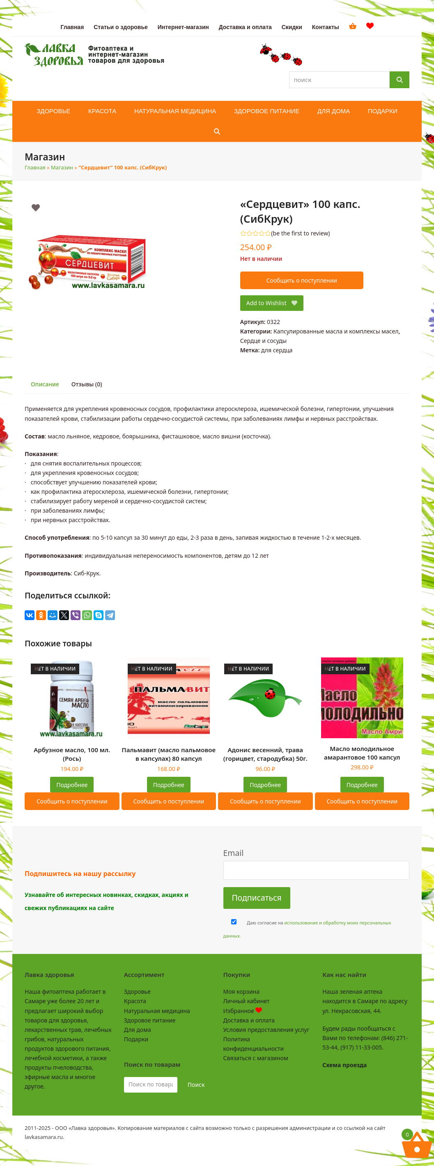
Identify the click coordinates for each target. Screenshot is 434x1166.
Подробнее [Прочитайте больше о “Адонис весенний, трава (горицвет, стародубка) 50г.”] (265, 785)
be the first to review (300, 233)
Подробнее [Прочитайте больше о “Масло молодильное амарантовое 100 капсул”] (362, 785)
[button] (217, 131)
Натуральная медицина (157, 1011)
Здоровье (137, 991)
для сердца (276, 350)
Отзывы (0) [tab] (86, 384)
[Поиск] (399, 79)
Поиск (196, 1084)
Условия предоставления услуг (266, 1030)
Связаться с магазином (255, 1058)
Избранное (242, 1011)
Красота (135, 1001)
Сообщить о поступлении (301, 280)
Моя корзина (241, 991)
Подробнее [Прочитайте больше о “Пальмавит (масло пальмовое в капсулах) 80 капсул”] (168, 785)
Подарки (136, 1039)
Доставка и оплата (249, 1020)
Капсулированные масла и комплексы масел (335, 331)
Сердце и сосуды (263, 341)
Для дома (137, 1030)
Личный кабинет (246, 1001)
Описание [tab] (45, 384)
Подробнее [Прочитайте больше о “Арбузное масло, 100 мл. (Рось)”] (71, 785)
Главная (35, 167)
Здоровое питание (150, 1020)
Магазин (62, 167)
